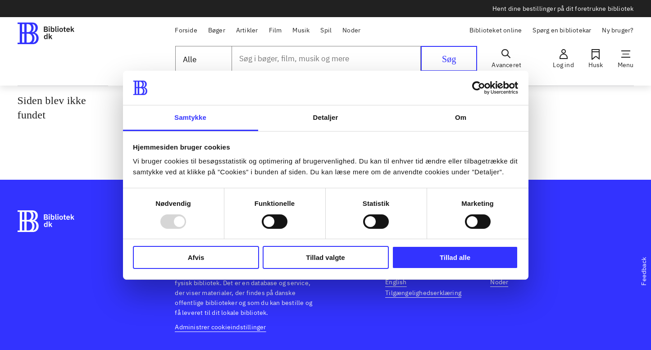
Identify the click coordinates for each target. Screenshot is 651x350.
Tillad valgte (325, 257)
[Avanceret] (506, 58)
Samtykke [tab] (190, 117)
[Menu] (626, 58)
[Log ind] (563, 58)
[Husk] (595, 58)
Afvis (196, 257)
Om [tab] (460, 117)
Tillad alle (455, 257)
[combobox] (326, 58)
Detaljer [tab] (325, 117)
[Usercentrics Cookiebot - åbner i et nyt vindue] (478, 88)
